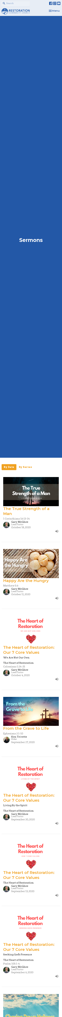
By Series (25, 467)
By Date (9, 467)
